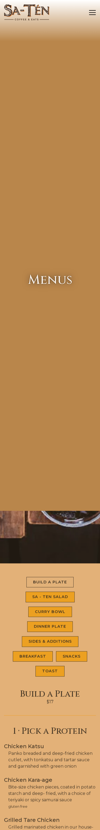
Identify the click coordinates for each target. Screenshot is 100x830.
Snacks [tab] (72, 600)
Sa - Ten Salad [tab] (50, 541)
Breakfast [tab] (32, 600)
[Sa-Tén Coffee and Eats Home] (26, 12)
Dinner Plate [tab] (50, 571)
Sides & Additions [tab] (50, 586)
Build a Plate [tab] (50, 526)
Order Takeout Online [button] (50, 810)
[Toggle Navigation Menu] (92, 12)
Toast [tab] (50, 615)
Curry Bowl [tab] (50, 556)
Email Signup (50, 823)
